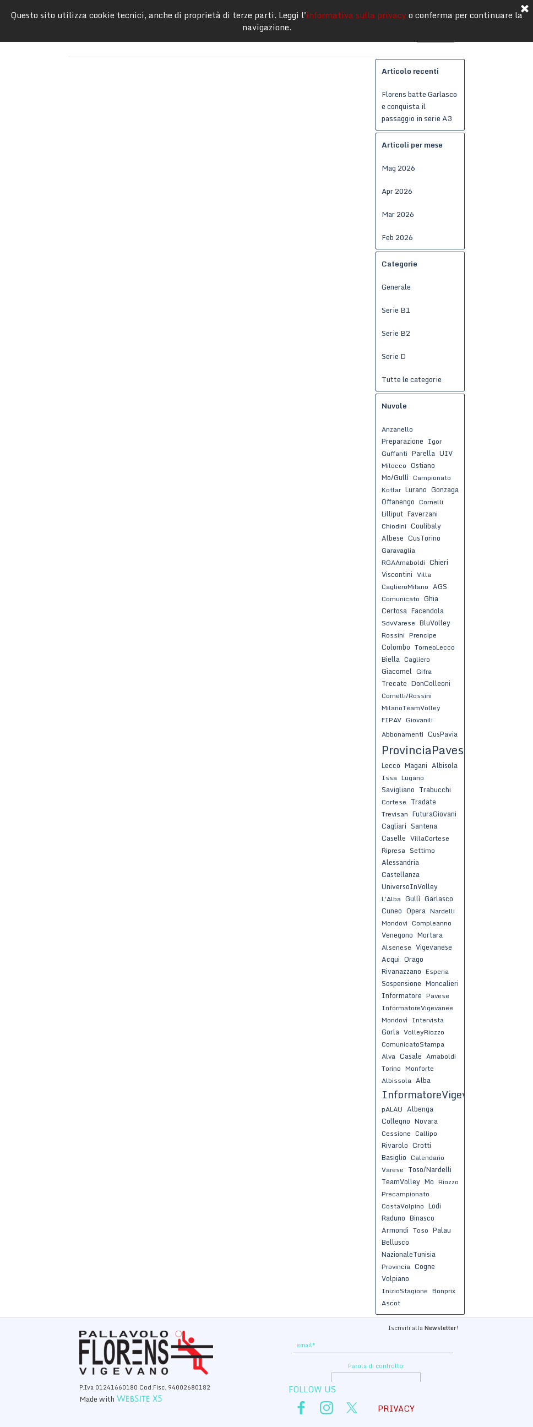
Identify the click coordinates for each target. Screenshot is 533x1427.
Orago (413, 959)
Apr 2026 (397, 191)
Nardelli (442, 911)
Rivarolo (395, 1145)
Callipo (426, 1133)
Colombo (396, 646)
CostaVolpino (403, 1206)
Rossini (393, 635)
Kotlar (391, 489)
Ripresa (393, 850)
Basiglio (394, 1157)
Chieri (438, 562)
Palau (442, 1229)
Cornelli (431, 502)
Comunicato (401, 598)
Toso (420, 1230)
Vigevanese (434, 946)
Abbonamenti (402, 734)
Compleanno (432, 923)
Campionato (432, 477)
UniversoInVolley (410, 886)
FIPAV (391, 720)
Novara (426, 1120)
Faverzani (422, 513)
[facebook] (301, 1407)
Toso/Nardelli (430, 1169)
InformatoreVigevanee (417, 1008)
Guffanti (394, 453)
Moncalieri (442, 983)
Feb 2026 (397, 237)
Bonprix (443, 1291)
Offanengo (398, 501)
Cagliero (417, 659)
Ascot (391, 1303)
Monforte (419, 1068)
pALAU (392, 1109)
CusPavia (443, 733)
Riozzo (448, 1182)
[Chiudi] (524, 9)
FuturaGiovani (434, 813)
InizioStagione (405, 1291)
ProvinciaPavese (426, 749)
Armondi (395, 1229)
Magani (416, 765)
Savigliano (398, 789)
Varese (393, 1169)
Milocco (394, 465)
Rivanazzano (401, 971)
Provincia (396, 1266)
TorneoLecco (435, 647)
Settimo (422, 850)
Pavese (437, 995)
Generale (396, 287)
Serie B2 (396, 333)
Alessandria (400, 862)
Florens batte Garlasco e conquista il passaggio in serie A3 (419, 106)
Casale (411, 1055)
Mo (429, 1181)
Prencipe (423, 635)
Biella (391, 659)
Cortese (394, 802)
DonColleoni (430, 683)
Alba (423, 1080)
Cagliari (394, 825)
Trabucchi (435, 789)
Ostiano (423, 465)
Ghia (431, 598)
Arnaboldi (441, 1056)
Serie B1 (396, 310)
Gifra (424, 671)
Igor (435, 441)
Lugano (412, 777)
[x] (352, 1407)
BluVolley (435, 622)
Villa (424, 574)
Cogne (425, 1266)
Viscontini (397, 574)
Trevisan (395, 814)
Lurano (416, 489)
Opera (416, 910)
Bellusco (395, 1242)
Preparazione (402, 440)
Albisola (445, 765)
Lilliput (392, 513)
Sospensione (401, 983)
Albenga (420, 1108)
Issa (389, 777)
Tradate (423, 801)
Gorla (390, 1031)
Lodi (434, 1205)
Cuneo (392, 910)
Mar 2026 (398, 214)
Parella (423, 453)
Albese (393, 537)
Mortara (430, 934)
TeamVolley (401, 1181)
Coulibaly (426, 525)
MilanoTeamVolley (411, 707)
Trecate (394, 683)
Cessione (396, 1133)
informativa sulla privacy (356, 14)
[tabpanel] (375, 1327)
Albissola (396, 1080)
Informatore (402, 995)
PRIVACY (396, 1408)
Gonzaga (445, 489)
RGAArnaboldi (403, 562)
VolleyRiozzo (424, 1032)
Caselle (394, 837)
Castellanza (401, 874)
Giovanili (419, 720)
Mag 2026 (398, 168)
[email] (373, 1345)
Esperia (437, 971)
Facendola (427, 610)
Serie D (394, 356)
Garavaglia (398, 550)
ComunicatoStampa (413, 1044)
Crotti (421, 1145)
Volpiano (395, 1278)
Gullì (412, 898)
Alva (388, 1056)
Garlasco (439, 898)
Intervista (428, 1020)
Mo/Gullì (395, 477)
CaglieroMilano (405, 586)
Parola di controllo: (376, 1366)
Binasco (422, 1217)
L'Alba (391, 899)
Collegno (396, 1120)
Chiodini (394, 526)
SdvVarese (398, 623)
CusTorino (424, 537)
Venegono (397, 934)
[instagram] (326, 1407)
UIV (446, 453)
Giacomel (397, 671)
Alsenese (396, 947)
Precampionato (405, 1194)
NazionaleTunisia (409, 1254)
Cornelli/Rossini (407, 695)
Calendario (427, 1157)
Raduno (393, 1217)
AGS (440, 586)
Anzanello (397, 429)
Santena (424, 825)
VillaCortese (429, 838)
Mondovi (394, 923)
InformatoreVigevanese (438, 1094)
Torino (391, 1068)
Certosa (394, 610)
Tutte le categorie (412, 379)
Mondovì (394, 1020)
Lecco (391, 765)
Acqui (391, 959)
